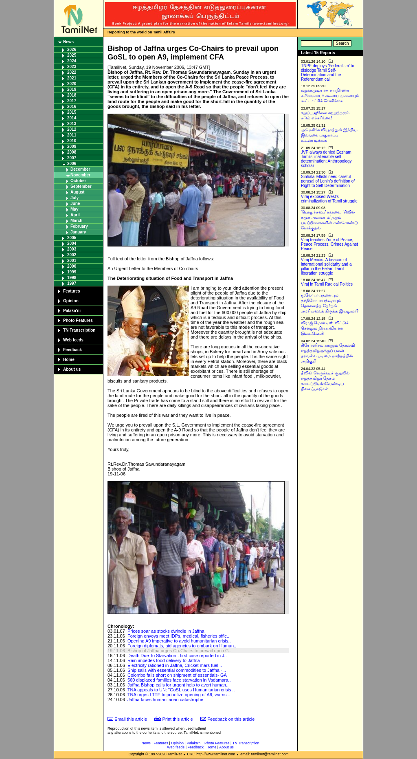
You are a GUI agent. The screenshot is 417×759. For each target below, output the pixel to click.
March (76, 220)
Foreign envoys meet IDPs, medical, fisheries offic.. (178, 636)
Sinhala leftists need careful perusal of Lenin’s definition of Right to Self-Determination (328, 181)
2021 (71, 78)
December (80, 169)
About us (72, 369)
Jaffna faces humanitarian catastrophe (165, 699)
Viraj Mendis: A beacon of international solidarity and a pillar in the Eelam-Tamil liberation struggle (326, 266)
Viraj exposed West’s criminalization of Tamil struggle (329, 198)
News (68, 42)
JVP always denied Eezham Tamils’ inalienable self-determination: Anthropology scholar (326, 159)
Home (69, 359)
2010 (71, 141)
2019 (71, 89)
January (78, 232)
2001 (71, 260)
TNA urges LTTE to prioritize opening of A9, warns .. (178, 694)
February (79, 226)
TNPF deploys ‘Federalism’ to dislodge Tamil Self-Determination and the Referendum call (327, 72)
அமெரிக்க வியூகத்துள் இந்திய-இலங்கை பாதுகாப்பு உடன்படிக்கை (329, 135)
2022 (71, 72)
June (75, 203)
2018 (71, 95)
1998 (71, 277)
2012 (71, 129)
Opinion (71, 301)
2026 (71, 49)
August (77, 192)
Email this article (130, 719)
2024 (71, 61)
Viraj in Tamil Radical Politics (327, 284)
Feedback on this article (231, 719)
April (75, 215)
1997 (71, 283)
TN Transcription (79, 330)
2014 (71, 118)
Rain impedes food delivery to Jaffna (163, 660)
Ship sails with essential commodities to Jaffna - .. (176, 670)
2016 (71, 106)
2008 (71, 152)
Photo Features (78, 320)
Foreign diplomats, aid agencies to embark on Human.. (181, 645)
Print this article (177, 719)
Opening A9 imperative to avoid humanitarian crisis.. (179, 640)
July (74, 198)
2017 (71, 101)
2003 (71, 249)
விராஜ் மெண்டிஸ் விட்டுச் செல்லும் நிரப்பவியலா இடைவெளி (325, 328)
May (74, 209)
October (78, 180)
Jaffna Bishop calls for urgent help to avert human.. (177, 684)
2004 (71, 243)
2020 (71, 83)
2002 (71, 255)
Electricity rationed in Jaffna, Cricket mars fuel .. (174, 665)
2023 (71, 66)
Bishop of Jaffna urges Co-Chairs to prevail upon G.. (179, 650)
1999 (71, 272)
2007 (71, 158)
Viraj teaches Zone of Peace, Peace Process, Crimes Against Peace (329, 244)
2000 (71, 266)
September (81, 186)
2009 (71, 146)
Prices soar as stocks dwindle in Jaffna (165, 631)
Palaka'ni (72, 310)
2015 (71, 112)
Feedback (72, 350)
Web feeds (73, 340)
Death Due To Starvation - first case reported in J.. (177, 655)
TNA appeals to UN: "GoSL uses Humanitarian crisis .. (181, 689)
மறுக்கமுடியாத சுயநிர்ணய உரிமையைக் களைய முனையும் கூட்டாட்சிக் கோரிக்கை (330, 95)
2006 (71, 163)
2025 (71, 55)
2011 (71, 135)
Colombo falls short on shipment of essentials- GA (177, 675)
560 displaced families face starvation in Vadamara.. (179, 680)
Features (71, 291)
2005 (71, 237)
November (80, 175)
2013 (71, 123)
